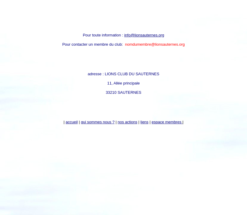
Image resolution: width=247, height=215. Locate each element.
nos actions (127, 122)
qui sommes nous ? (98, 122)
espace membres (167, 122)
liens (145, 122)
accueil (72, 122)
